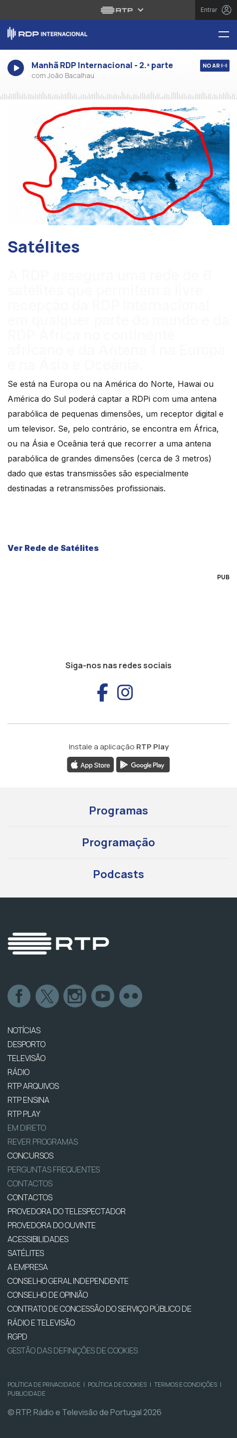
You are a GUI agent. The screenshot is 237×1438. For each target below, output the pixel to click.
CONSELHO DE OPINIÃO (47, 1294)
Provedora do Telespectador (66, 1211)
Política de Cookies (117, 1384)
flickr (131, 996)
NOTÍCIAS (23, 1030)
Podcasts (118, 874)
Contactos (29, 1183)
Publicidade (26, 1393)
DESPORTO (26, 1044)
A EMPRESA (27, 1266)
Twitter (47, 996)
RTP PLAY (23, 1113)
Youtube (103, 996)
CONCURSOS (30, 1155)
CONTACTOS (29, 1197)
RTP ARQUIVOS (33, 1085)
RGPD (17, 1336)
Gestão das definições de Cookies (72, 1350)
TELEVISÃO (26, 1058)
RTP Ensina (28, 1099)
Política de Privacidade (43, 1384)
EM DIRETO (26, 1127)
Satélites (25, 1253)
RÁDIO (18, 1072)
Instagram (75, 996)
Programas (118, 810)
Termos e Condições (185, 1384)
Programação (118, 842)
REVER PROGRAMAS (42, 1141)
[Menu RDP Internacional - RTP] (227, 35)
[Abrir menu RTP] (118, 10)
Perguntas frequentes (53, 1169)
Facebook (19, 996)
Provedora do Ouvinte (51, 1225)
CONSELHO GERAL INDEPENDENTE (68, 1280)
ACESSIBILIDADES (37, 1239)
